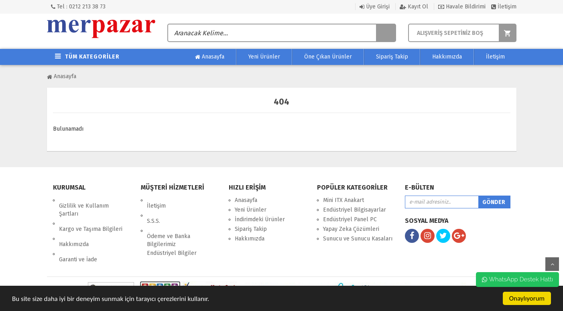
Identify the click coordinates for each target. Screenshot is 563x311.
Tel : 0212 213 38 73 (78, 6)
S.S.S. (153, 209)
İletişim (503, 6)
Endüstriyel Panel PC (350, 219)
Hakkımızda (447, 56)
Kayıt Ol (414, 6)
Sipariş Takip (392, 56)
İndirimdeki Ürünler (260, 219)
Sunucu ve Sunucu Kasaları (357, 238)
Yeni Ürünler (264, 56)
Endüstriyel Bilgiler (172, 236)
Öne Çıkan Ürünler (328, 56)
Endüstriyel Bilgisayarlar (354, 209)
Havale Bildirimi (462, 6)
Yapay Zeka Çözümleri (351, 229)
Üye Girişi (375, 6)
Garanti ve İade (78, 237)
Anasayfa (209, 57)
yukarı (552, 264)
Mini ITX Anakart (343, 200)
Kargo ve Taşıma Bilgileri (90, 217)
